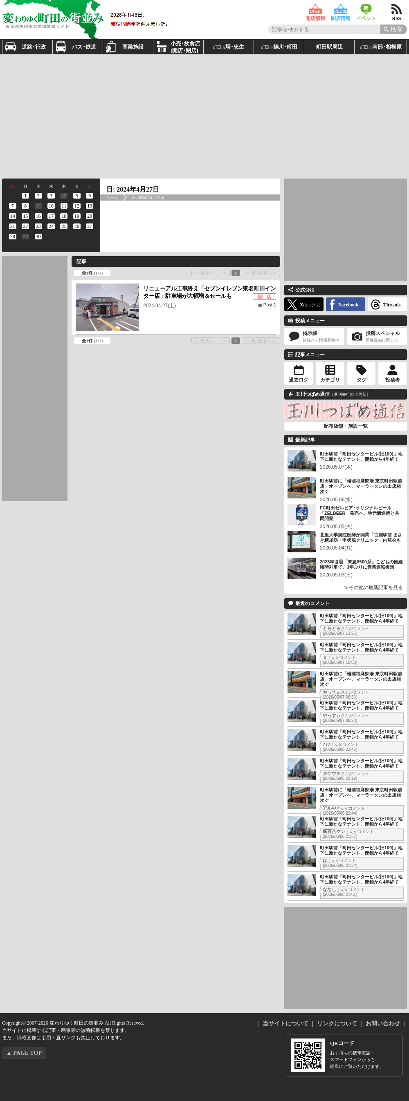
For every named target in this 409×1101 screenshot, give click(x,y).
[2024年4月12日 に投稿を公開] (76, 206)
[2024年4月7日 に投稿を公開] (12, 206)
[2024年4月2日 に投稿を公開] (38, 195)
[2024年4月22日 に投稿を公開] (25, 226)
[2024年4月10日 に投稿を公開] (51, 206)
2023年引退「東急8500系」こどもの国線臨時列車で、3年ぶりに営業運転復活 (361, 564)
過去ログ (298, 380)
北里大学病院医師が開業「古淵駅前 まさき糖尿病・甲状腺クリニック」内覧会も (361, 537)
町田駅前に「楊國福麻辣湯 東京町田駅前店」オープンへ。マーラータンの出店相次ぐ (361, 486)
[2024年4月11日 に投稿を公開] (64, 206)
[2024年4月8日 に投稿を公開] (25, 206)
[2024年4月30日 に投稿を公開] (38, 236)
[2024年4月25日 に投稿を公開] (64, 226)
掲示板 (314, 337)
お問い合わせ (383, 1024)
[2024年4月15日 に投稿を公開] (25, 216)
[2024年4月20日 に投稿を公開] (89, 216)
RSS (396, 9)
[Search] (393, 29)
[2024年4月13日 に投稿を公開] (89, 206)
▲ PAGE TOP (24, 1053)
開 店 (264, 296)
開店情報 (315, 9)
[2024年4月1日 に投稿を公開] (25, 195)
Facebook (348, 305)
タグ (361, 380)
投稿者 (392, 380)
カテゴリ (330, 380)
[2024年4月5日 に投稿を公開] (76, 195)
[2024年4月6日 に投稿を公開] (89, 195)
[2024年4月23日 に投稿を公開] (38, 226)
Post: (269, 304)
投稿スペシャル (377, 337)
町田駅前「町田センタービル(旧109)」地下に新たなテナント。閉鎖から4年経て (361, 456)
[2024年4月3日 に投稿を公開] (51, 195)
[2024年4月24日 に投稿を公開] (51, 226)
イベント (366, 9)
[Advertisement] (160, 115)
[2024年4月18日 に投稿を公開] (64, 216)
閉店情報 (340, 9)
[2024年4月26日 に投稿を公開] (76, 226)
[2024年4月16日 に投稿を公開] (38, 216)
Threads (391, 305)
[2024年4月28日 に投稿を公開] (12, 236)
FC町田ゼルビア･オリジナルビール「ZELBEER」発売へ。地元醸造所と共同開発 (359, 513)
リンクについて (337, 1024)
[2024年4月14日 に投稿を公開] (12, 216)
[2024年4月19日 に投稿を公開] (76, 216)
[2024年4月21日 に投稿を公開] (12, 226)
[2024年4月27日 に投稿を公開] (89, 226)
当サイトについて (285, 1024)
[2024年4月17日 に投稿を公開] (51, 216)
